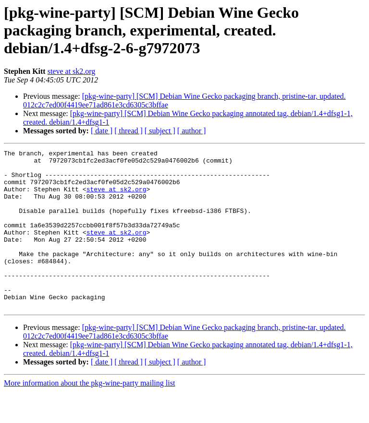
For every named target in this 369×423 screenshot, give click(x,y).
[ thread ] (128, 131)
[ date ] (101, 131)
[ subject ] (160, 131)
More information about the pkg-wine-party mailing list (89, 415)
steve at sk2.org (72, 71)
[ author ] (191, 131)
